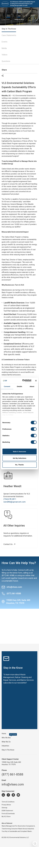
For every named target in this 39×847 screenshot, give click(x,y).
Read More (5, 3)
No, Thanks (19, 465)
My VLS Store (6, 816)
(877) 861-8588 (8, 575)
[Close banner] (36, 380)
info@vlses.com (13, 784)
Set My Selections (19, 458)
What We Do (6, 742)
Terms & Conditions (8, 802)
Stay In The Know (8, 750)
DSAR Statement (7, 810)
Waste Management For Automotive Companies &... (19, 826)
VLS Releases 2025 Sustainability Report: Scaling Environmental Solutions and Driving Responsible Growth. (23, 3)
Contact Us (10, 544)
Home (4, 734)
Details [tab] (19, 386)
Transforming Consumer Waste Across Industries (18, 829)
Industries (5, 746)
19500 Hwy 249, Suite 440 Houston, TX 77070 (18, 601)
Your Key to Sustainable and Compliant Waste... (17, 831)
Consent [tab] (7, 386)
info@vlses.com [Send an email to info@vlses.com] (12, 587)
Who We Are (6, 738)
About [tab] (32, 386)
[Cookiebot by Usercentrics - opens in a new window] (23, 380)
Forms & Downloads (8, 813)
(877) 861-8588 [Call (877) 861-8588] (11, 593)
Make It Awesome (19, 451)
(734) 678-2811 (9, 499)
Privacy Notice (6, 805)
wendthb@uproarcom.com (14, 502)
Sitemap (4, 807)
